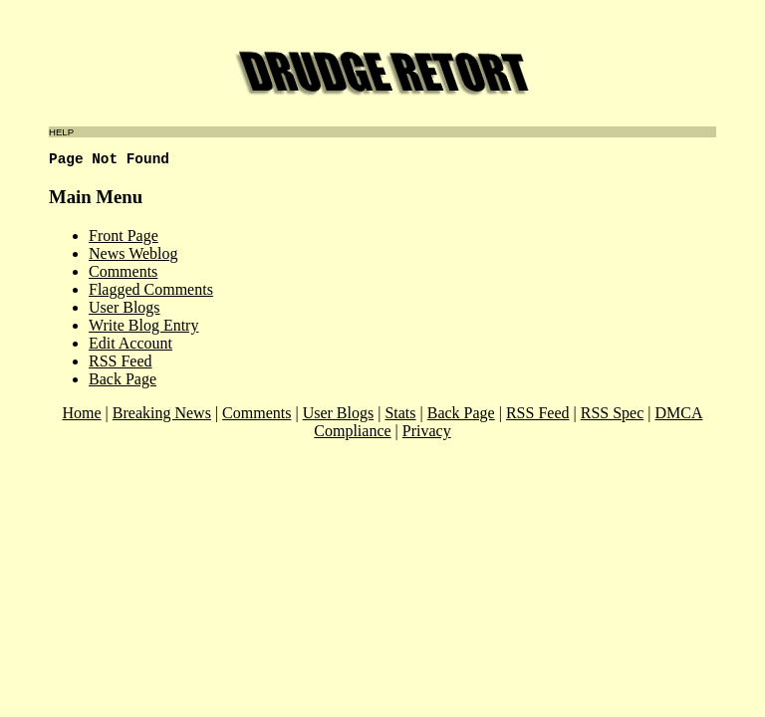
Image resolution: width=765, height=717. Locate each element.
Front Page (123, 235)
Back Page (122, 378)
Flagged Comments (151, 289)
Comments (123, 271)
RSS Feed (120, 361)
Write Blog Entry (143, 325)
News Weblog (133, 253)
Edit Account (130, 343)
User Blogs (124, 307)
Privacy (426, 430)
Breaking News (162, 412)
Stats (399, 412)
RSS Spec (612, 412)
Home (81, 412)
